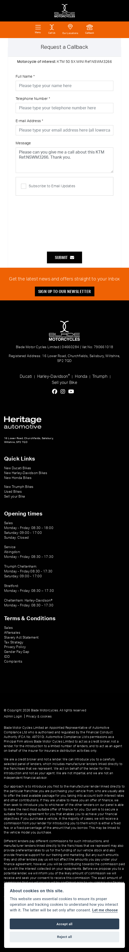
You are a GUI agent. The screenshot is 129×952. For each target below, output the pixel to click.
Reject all (64, 937)
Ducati (26, 376)
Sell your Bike (64, 383)
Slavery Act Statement (21, 637)
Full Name (25, 76)
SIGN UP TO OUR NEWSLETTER (64, 291)
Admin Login (13, 716)
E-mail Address (29, 121)
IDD (7, 656)
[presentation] (65, 221)
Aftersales (12, 632)
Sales (8, 627)
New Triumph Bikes (19, 486)
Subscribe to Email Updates (48, 186)
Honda (81, 376)
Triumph (99, 376)
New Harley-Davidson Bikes (25, 473)
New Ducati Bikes (17, 468)
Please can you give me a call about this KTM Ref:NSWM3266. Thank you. (64, 160)
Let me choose (105, 910)
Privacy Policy (15, 647)
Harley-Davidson (53, 376)
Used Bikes (13, 491)
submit (64, 257)
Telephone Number (33, 99)
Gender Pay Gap (16, 651)
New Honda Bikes (18, 477)
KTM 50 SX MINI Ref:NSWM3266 (64, 62)
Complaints (13, 661)
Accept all (64, 924)
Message (23, 143)
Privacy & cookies (39, 716)
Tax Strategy (13, 642)
